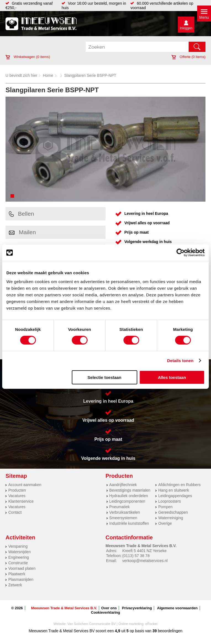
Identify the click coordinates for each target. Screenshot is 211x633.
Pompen (165, 507)
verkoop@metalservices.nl (145, 560)
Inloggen (186, 28)
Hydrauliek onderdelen (128, 496)
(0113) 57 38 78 (136, 555)
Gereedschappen (173, 512)
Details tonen (180, 360)
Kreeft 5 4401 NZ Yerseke (144, 550)
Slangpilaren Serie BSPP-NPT (90, 75)
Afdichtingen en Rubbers (179, 484)
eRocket (151, 624)
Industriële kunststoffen (129, 523)
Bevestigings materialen (130, 490)
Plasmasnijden (20, 579)
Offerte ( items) (188, 57)
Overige (165, 523)
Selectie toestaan (105, 377)
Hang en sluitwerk (173, 490)
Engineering (18, 557)
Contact (15, 512)
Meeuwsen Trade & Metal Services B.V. (64, 608)
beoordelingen (170, 631)
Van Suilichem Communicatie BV (91, 624)
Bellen (21, 213)
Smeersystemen (123, 518)
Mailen (22, 232)
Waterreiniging (170, 518)
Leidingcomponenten (127, 501)
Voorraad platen (22, 568)
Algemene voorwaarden (177, 608)
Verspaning (18, 546)
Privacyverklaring (137, 608)
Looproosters (169, 501)
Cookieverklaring (105, 612)
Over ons (109, 608)
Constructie (18, 563)
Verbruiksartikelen (124, 512)
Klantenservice (21, 501)
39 (154, 631)
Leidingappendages (175, 496)
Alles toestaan (172, 377)
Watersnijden (19, 552)
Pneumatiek (119, 507)
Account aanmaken (24, 484)
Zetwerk (15, 585)
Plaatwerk (16, 574)
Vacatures (16, 496)
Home (48, 75)
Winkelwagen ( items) (28, 57)
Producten (17, 490)
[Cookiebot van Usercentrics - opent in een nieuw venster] (180, 253)
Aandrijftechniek (123, 484)
